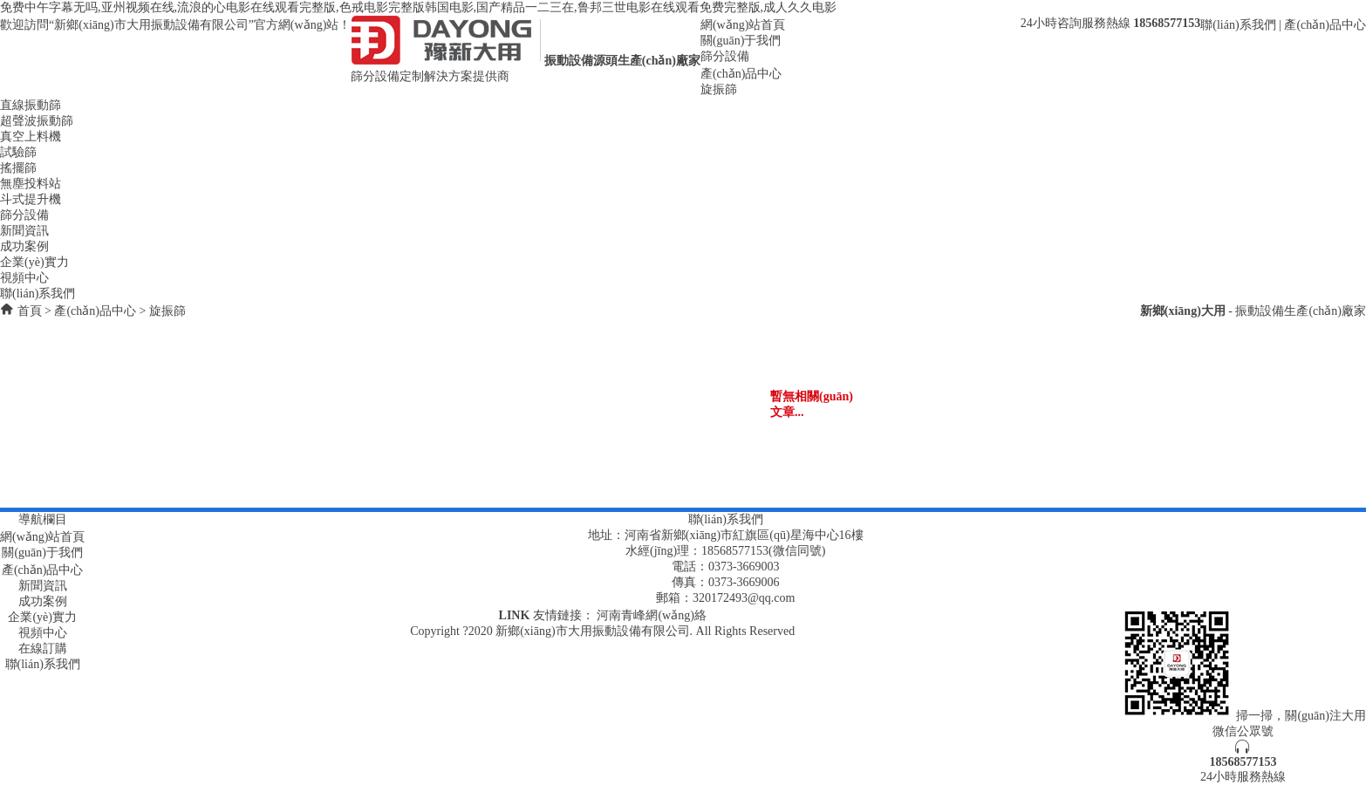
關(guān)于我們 (741, 40)
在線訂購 (42, 648)
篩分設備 (724, 56)
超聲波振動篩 (36, 120)
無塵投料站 (30, 183)
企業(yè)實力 (34, 262)
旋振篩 (718, 89)
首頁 (29, 310)
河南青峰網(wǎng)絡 (651, 615)
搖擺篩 (18, 167)
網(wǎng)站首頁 (742, 24)
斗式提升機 (30, 199)
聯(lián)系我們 (1237, 24)
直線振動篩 (30, 105)
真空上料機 (30, 136)
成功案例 (24, 246)
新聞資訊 (24, 230)
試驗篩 (18, 152)
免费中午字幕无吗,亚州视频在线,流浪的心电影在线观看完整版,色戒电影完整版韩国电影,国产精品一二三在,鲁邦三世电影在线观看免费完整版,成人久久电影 (418, 7)
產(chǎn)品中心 (1325, 24)
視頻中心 (24, 277)
